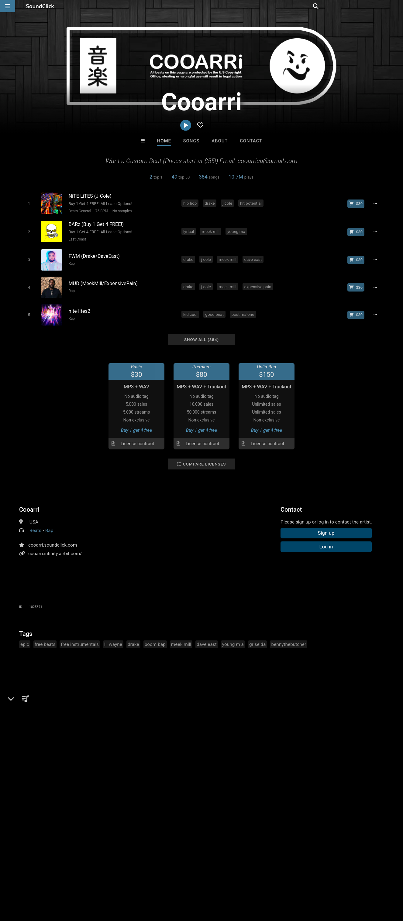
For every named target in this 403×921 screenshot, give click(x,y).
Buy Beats (182, 785)
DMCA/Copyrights (113, 885)
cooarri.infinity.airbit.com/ (55, 550)
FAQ (25, 885)
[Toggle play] (28, 203)
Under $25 (258, 785)
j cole (228, 202)
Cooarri (29, 506)
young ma (237, 230)
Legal (164, 885)
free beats (45, 640)
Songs (191, 141)
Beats (35, 527)
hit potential (251, 202)
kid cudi (191, 311)
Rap (71, 262)
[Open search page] (397, 6)
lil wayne (113, 640)
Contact (251, 141)
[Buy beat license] (357, 203)
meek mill (211, 230)
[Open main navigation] (7, 6)
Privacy (145, 885)
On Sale (220, 785)
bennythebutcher (288, 640)
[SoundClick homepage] (40, 6)
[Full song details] (376, 203)
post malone (243, 311)
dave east (253, 257)
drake (210, 202)
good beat (215, 311)
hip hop (190, 202)
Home (164, 141)
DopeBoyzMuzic (126, 752)
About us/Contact (54, 885)
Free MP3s (145, 785)
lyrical (189, 230)
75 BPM (101, 211)
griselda (257, 640)
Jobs (83, 885)
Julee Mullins (226, 752)
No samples (121, 211)
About (220, 141)
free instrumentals (80, 640)
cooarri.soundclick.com (52, 541)
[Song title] (122, 196)
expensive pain (258, 284)
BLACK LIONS (176, 752)
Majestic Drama (276, 752)
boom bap (155, 640)
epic (24, 640)
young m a (233, 640)
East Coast (76, 239)
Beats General (79, 211)
